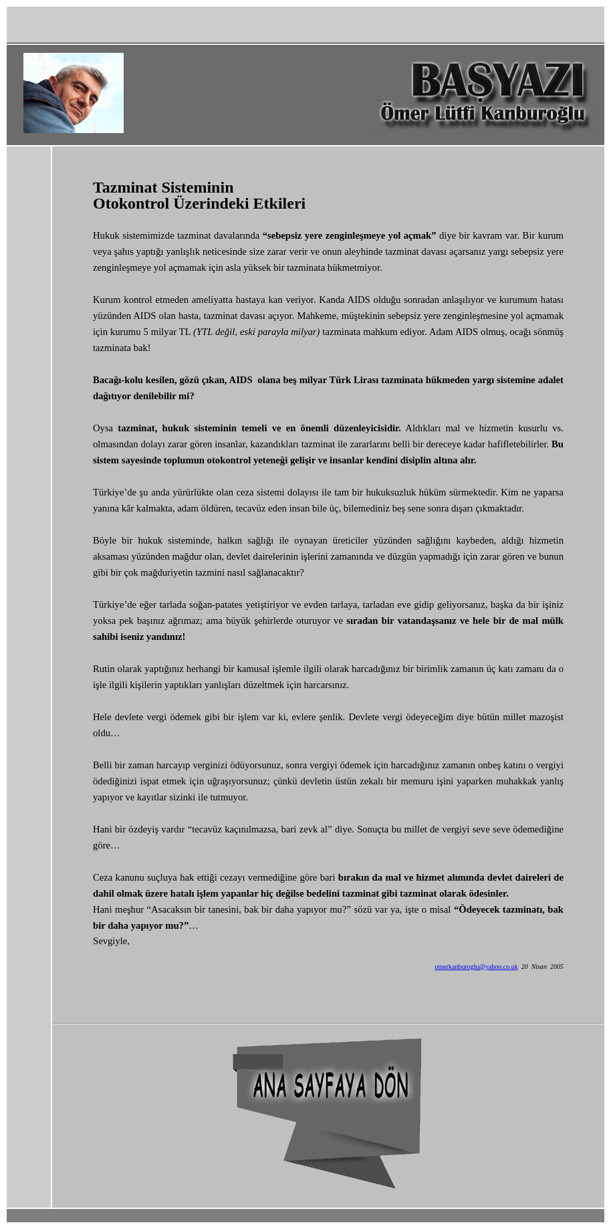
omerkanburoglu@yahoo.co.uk (476, 966)
